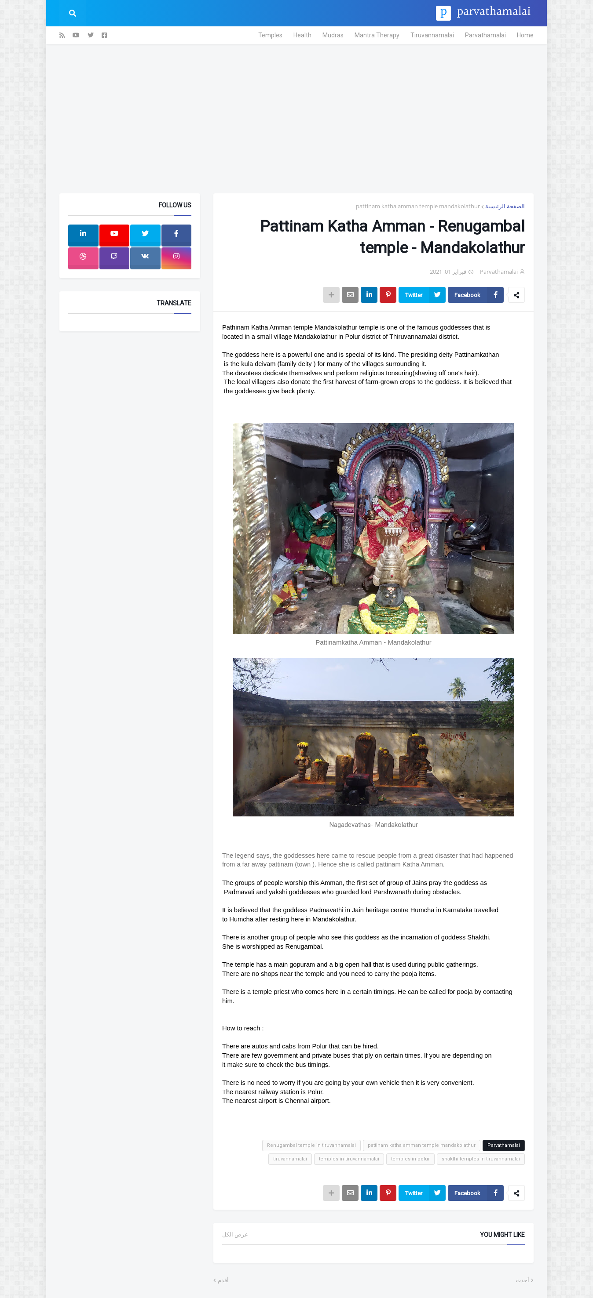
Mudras (333, 35)
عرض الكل (235, 1235)
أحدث (522, 1280)
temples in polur (410, 1159)
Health (302, 35)
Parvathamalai (485, 35)
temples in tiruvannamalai (349, 1159)
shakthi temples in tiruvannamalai (481, 1159)
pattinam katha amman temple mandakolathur (418, 206)
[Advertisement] (296, 118)
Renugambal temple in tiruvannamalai (311, 1145)
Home (525, 35)
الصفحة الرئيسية (505, 206)
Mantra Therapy (377, 35)
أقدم (223, 1280)
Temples (270, 35)
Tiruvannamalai (432, 35)
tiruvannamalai (290, 1159)
